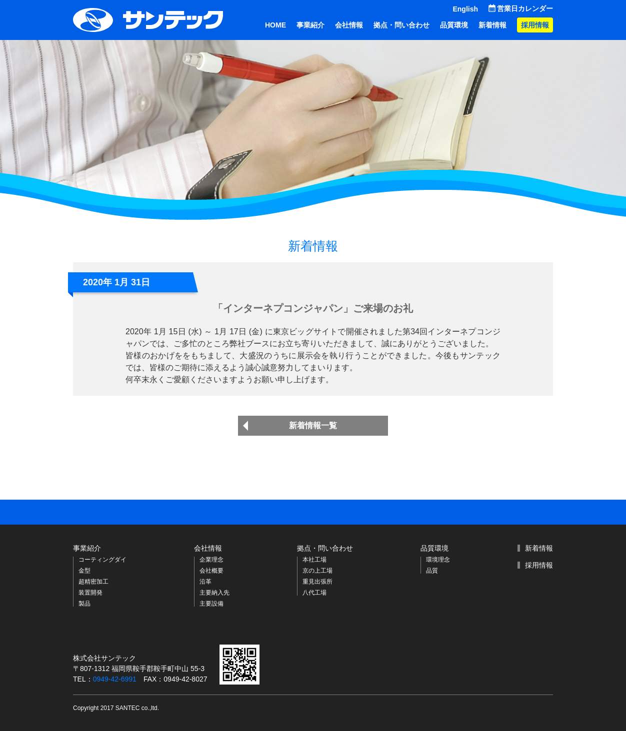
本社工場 (314, 560)
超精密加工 (93, 582)
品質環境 (454, 25)
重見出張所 (317, 582)
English (465, 8)
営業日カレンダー (525, 8)
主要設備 (212, 604)
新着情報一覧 (313, 425)
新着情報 (492, 25)
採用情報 (535, 25)
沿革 (206, 582)
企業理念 (212, 560)
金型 (84, 571)
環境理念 (438, 560)
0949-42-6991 (114, 679)
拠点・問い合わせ (402, 25)
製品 (84, 604)
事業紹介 (310, 25)
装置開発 (90, 593)
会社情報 (349, 25)
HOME (275, 25)
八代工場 (314, 593)
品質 (432, 571)
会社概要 (212, 571)
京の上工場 (317, 571)
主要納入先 (215, 593)
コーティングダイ (102, 560)
